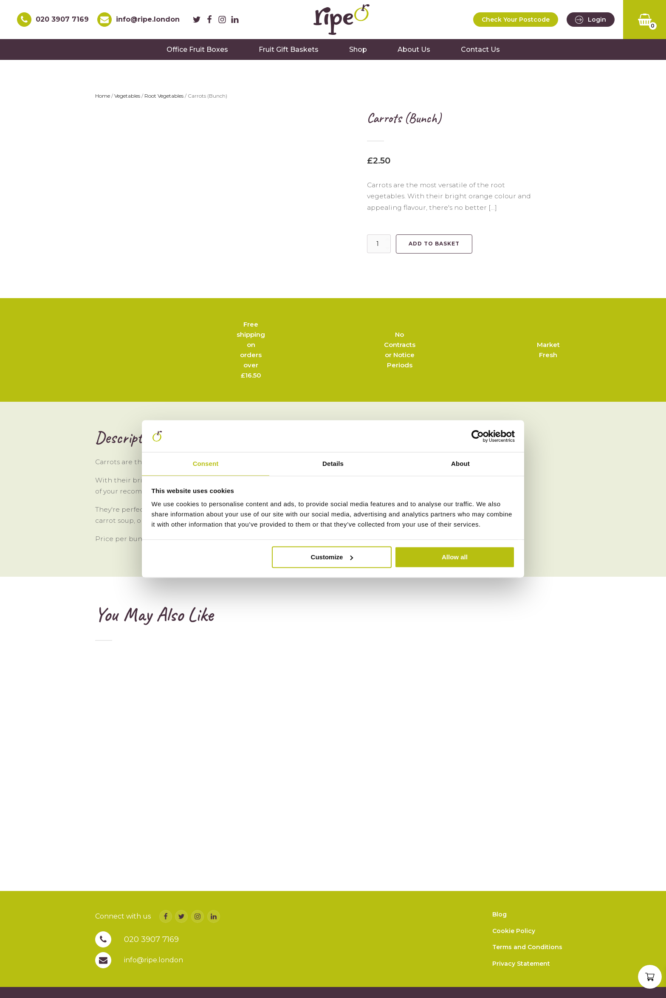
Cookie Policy (513, 952)
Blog (499, 935)
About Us (414, 53)
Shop (358, 53)
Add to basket (434, 248)
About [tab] (460, 463)
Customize (332, 557)
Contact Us (480, 53)
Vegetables (127, 100)
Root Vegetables (163, 100)
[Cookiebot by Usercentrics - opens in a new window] (477, 435)
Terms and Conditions (527, 968)
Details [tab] (333, 463)
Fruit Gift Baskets (289, 53)
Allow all (455, 557)
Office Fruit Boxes (197, 53)
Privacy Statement (521, 985)
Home (102, 100)
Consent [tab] (206, 463)
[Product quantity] (379, 248)
